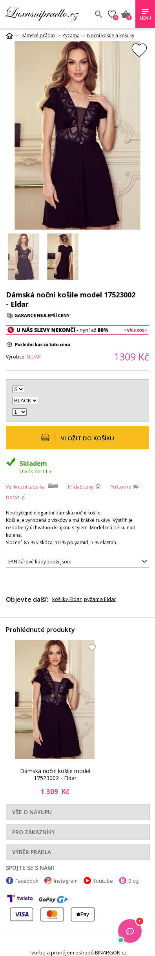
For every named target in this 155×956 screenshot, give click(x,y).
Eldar (34, 356)
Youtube (103, 880)
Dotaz (12, 497)
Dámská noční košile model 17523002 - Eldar (55, 774)
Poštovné (120, 486)
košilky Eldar (67, 599)
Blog (133, 880)
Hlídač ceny (80, 486)
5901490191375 (77, 562)
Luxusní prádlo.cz (46, 14)
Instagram (66, 880)
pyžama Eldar (100, 599)
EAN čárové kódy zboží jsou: (39, 561)
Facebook (26, 880)
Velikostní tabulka (25, 486)
